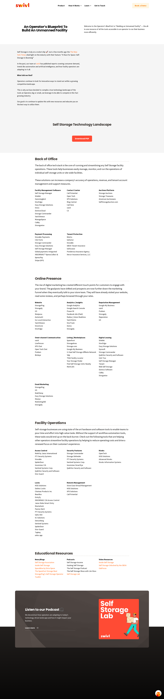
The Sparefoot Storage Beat (46, 571)
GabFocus (102, 568)
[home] (23, 6)
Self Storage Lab (73, 574)
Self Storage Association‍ (44, 562)
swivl (38, 63)
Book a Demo (140, 5)
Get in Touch (99, 5)
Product (61, 5)
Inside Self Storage (106, 562)
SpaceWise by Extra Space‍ (45, 568)
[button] (74, 5)
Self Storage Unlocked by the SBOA (112, 565)
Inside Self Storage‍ (42, 565)
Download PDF (82, 138)
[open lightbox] (59, 131)
